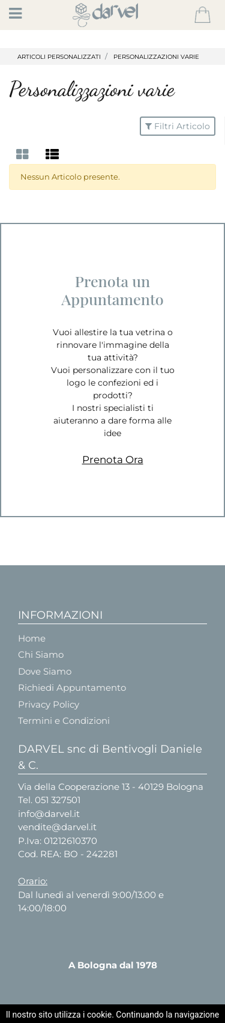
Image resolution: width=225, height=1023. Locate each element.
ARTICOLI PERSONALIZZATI (59, 57)
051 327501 (57, 800)
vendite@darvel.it (57, 827)
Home (32, 638)
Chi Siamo (41, 654)
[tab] (24, 155)
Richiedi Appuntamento (72, 687)
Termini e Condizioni (64, 720)
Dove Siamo (44, 671)
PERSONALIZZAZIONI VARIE (156, 57)
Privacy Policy (48, 704)
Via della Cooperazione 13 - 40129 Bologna (110, 786)
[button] (202, 15)
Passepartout (142, 1012)
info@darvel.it (49, 813)
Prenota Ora (112, 460)
